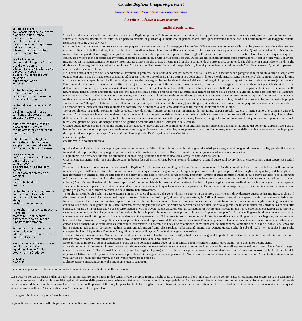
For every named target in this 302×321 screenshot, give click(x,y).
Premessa (119, 12)
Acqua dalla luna (169, 12)
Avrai (155, 12)
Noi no (145, 12)
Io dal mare (133, 12)
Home (184, 12)
